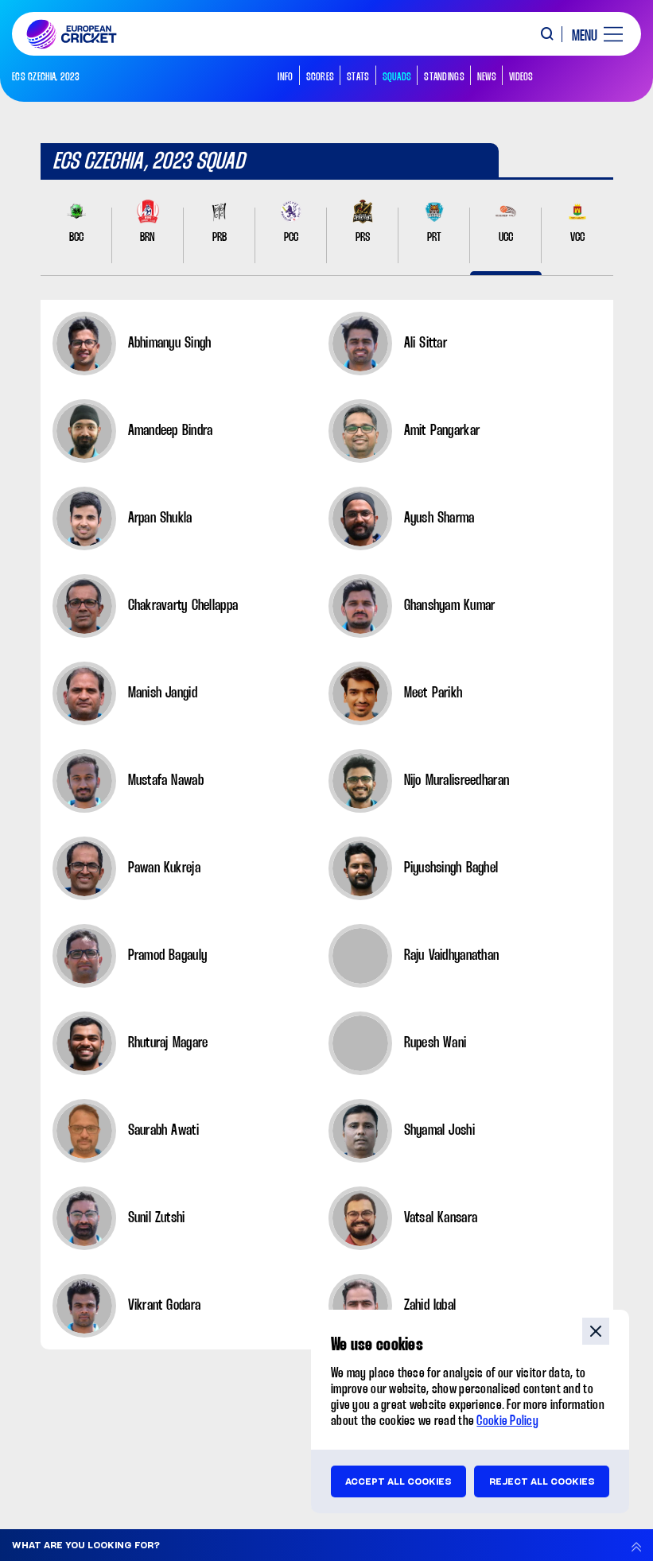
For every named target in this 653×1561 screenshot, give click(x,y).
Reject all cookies (542, 1481)
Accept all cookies (398, 1481)
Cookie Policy (507, 1421)
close (595, 1331)
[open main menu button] (591, 34)
